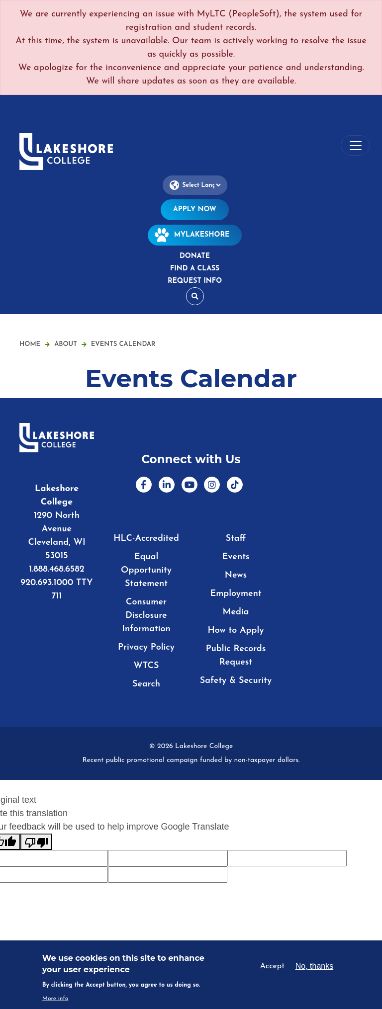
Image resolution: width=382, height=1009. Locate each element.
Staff (236, 538)
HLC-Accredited (146, 538)
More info (55, 999)
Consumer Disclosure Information (146, 615)
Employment (235, 593)
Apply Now (194, 209)
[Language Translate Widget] (195, 185)
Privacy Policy (146, 647)
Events (236, 557)
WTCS (146, 666)
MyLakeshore (195, 235)
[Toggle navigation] (355, 145)
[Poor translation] (36, 842)
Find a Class (194, 268)
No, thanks (314, 966)
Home (29, 344)
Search (146, 684)
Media (236, 612)
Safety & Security (236, 680)
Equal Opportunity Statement (146, 570)
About (70, 344)
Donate (195, 256)
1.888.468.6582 (57, 569)
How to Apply (236, 630)
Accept (272, 966)
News (236, 575)
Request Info (195, 281)
